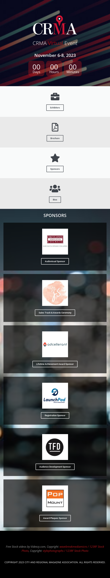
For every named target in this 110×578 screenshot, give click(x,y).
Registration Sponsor (55, 415)
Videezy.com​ (38, 547)
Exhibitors (55, 107)
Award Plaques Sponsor (55, 518)
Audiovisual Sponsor (55, 261)
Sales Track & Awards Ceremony (55, 312)
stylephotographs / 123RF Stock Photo (65, 551)
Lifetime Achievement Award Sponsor (55, 364)
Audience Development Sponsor (55, 466)
